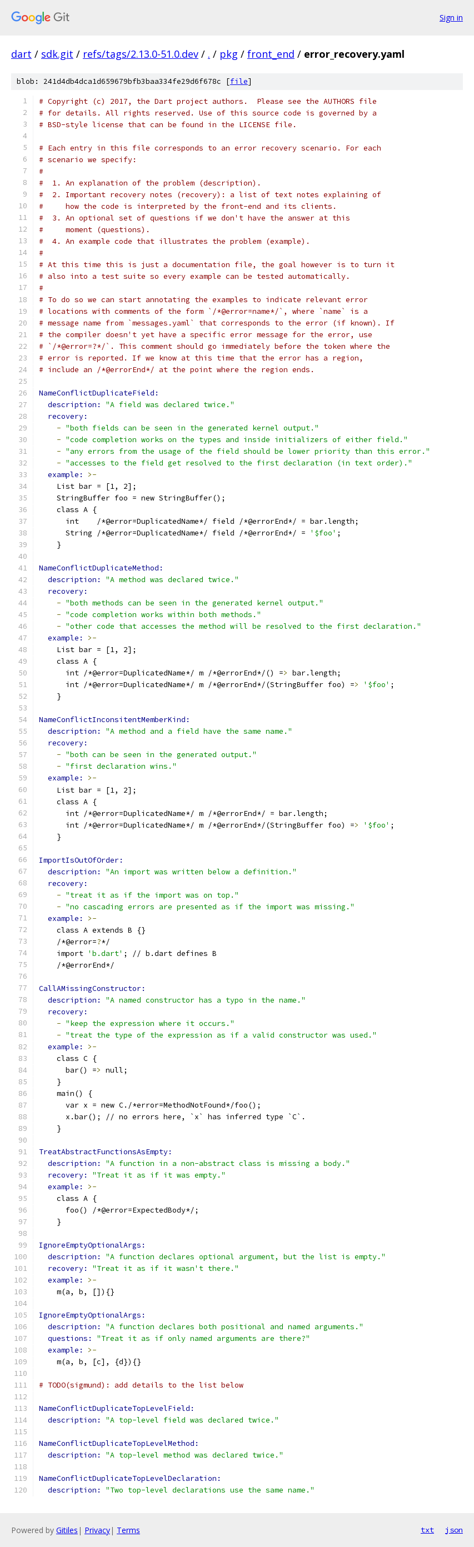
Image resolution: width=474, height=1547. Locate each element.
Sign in (451, 17)
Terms (128, 1530)
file (239, 81)
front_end (271, 54)
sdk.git (57, 54)
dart (21, 54)
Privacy (97, 1530)
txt (427, 1530)
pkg (228, 54)
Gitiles (67, 1530)
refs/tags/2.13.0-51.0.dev (140, 54)
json (454, 1530)
